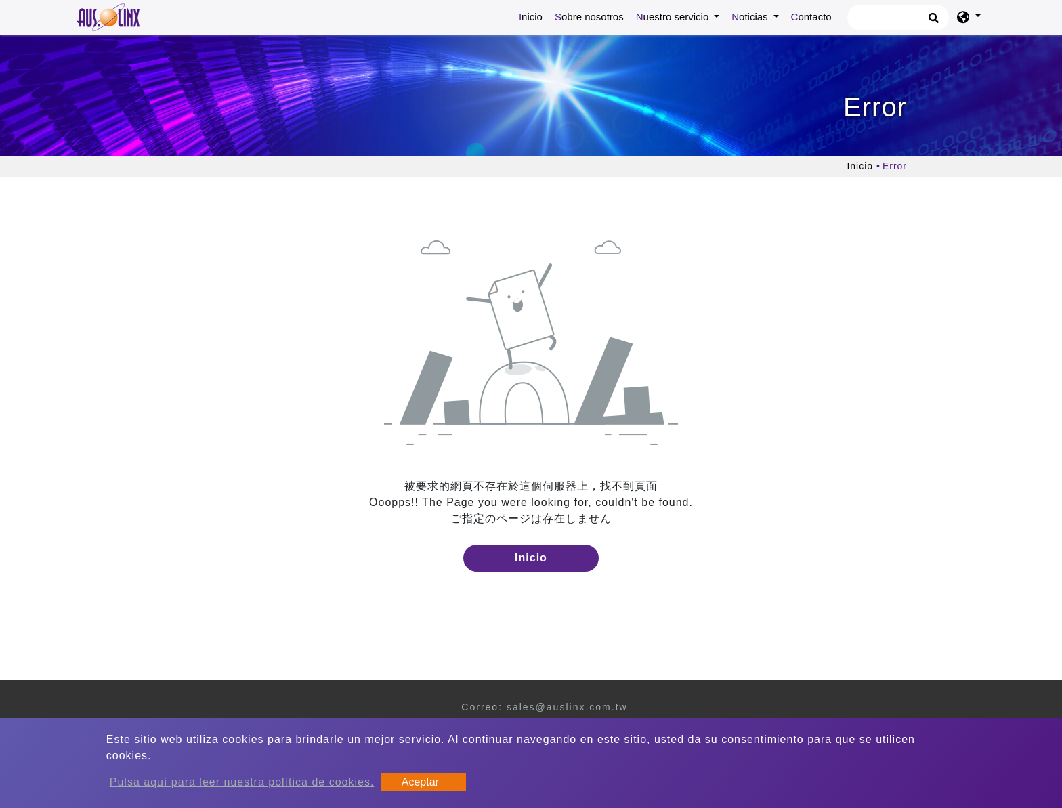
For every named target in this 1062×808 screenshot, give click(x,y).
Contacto (811, 16)
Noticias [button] (751, 16)
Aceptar (420, 782)
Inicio (533, 15)
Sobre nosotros (589, 16)
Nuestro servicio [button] (674, 16)
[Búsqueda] (898, 17)
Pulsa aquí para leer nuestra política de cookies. (242, 782)
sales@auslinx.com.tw (567, 707)
